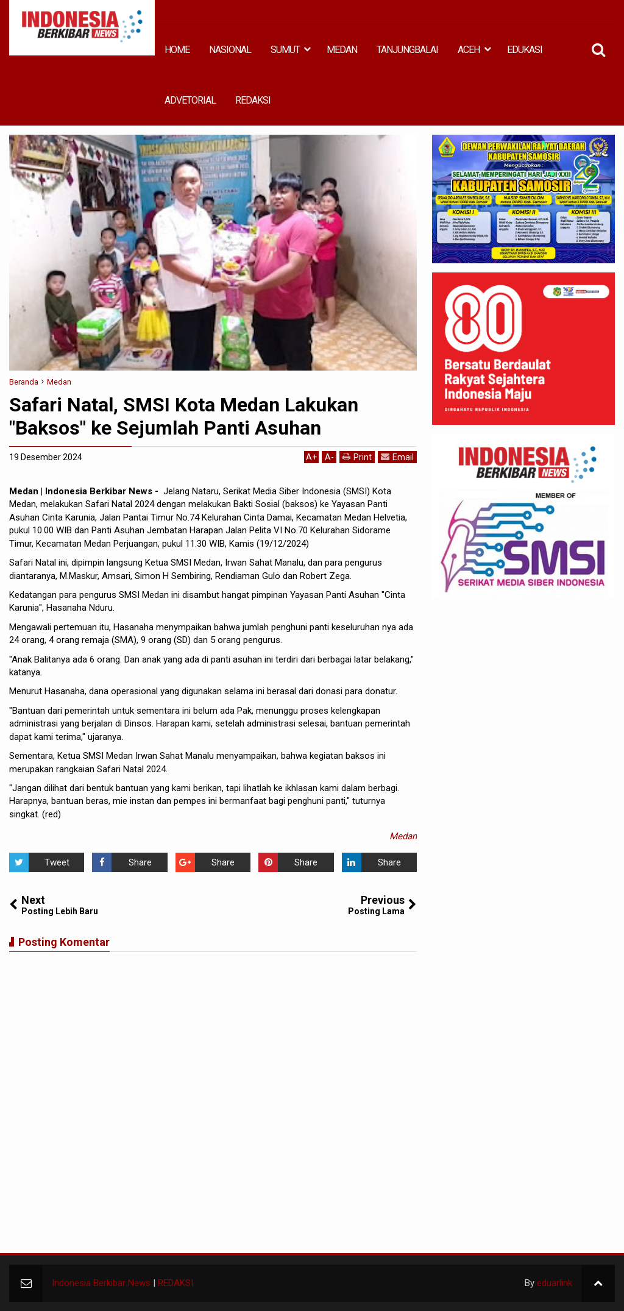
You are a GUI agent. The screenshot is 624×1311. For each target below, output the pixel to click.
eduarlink (554, 1282)
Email (397, 457)
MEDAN (342, 49)
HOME (177, 49)
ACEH (469, 49)
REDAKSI (253, 100)
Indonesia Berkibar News (101, 1282)
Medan (403, 836)
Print (357, 457)
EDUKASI (524, 49)
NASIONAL (230, 49)
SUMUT (285, 49)
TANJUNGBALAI (407, 49)
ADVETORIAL (190, 100)
